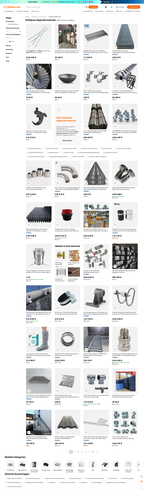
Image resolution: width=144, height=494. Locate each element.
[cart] (111, 7)
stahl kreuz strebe (68, 152)
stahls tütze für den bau (110, 152)
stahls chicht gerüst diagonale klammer (88, 152)
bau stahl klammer (106, 148)
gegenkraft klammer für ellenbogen (115, 482)
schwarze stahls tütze (74, 478)
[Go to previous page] (67, 451)
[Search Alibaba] (55, 7)
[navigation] (14, 234)
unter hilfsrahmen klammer (14, 486)
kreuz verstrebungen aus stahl (35, 156)
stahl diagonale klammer (34, 148)
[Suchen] (93, 7)
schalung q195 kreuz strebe (67, 482)
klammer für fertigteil (77, 156)
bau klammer (83, 482)
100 (93, 451)
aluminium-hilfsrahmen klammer (97, 156)
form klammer (112, 478)
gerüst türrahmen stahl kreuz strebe (54, 478)
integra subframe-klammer (14, 478)
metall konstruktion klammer (35, 152)
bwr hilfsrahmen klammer (13, 482)
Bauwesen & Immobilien (39, 16)
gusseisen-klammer (53, 152)
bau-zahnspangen (96, 482)
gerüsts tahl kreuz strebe (69, 148)
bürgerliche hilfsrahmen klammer (34, 482)
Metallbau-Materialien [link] (55, 16)
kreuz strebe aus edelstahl (123, 148)
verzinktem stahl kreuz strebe (88, 148)
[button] (86, 7)
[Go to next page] (96, 451)
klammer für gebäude (126, 478)
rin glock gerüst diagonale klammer (58, 156)
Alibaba (27, 16)
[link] (141, 476)
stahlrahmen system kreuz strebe (94, 478)
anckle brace (51, 482)
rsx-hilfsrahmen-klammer (32, 478)
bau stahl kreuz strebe (51, 148)
